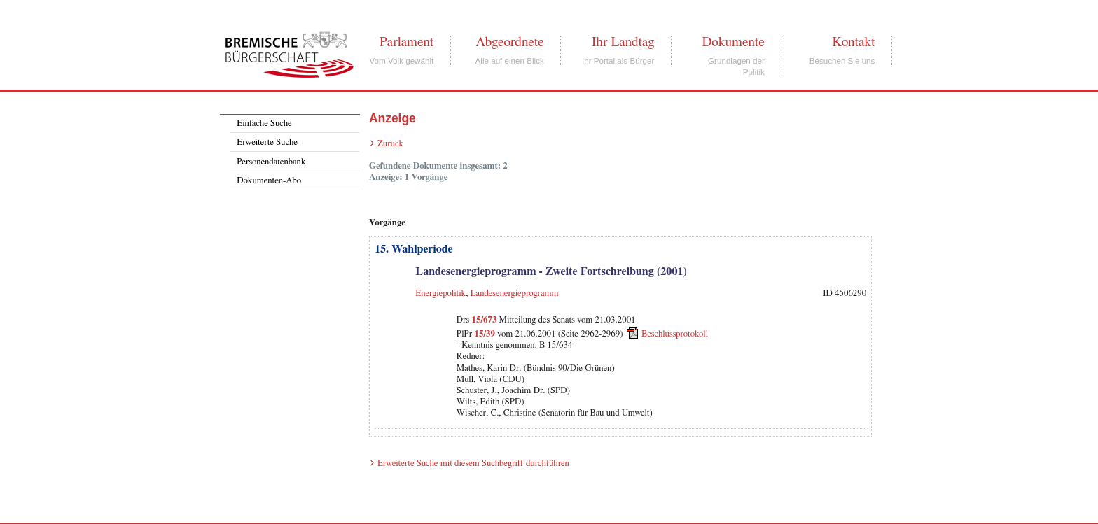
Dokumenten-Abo (269, 180)
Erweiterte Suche (267, 142)
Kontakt (853, 42)
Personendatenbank (271, 162)
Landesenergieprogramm (515, 293)
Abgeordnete (509, 42)
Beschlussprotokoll (674, 334)
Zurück (390, 143)
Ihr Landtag (623, 42)
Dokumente (733, 42)
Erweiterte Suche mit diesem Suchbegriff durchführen (473, 463)
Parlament (406, 42)
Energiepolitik (440, 293)
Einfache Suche (264, 123)
